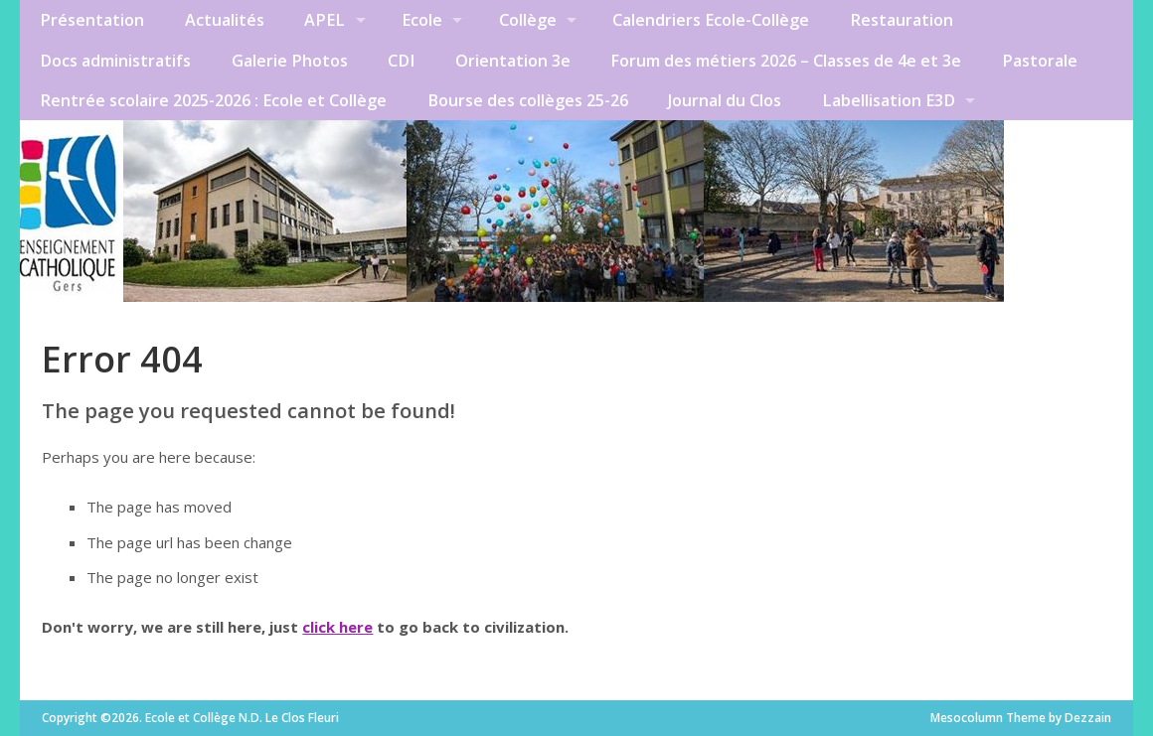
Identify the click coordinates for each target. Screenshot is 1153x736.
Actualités (224, 20)
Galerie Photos (290, 61)
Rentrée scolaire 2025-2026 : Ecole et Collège (213, 100)
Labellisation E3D (888, 100)
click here (337, 627)
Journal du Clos (724, 100)
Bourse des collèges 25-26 (527, 100)
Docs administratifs (115, 61)
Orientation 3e (513, 61)
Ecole (422, 20)
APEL (324, 20)
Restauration (901, 20)
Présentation (92, 20)
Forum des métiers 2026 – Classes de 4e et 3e (785, 61)
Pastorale (1039, 61)
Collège (528, 20)
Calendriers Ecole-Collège (710, 20)
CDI (401, 61)
